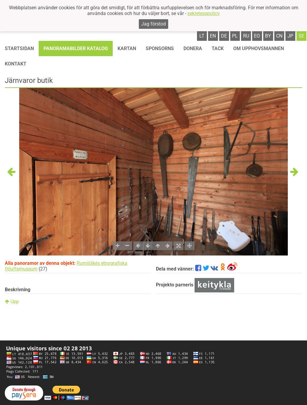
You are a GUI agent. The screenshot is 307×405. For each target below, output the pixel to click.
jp (290, 36)
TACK (218, 48)
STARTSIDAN (19, 48)
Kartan (127, 48)
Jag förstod (153, 24)
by (268, 36)
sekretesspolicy (203, 13)
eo (257, 36)
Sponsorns (160, 48)
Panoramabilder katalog (75, 48)
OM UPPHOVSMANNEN (258, 48)
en (213, 36)
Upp (12, 301)
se (301, 36)
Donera (192, 48)
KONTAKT (15, 64)
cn (279, 36)
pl (235, 36)
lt (201, 36)
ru (246, 36)
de (224, 36)
